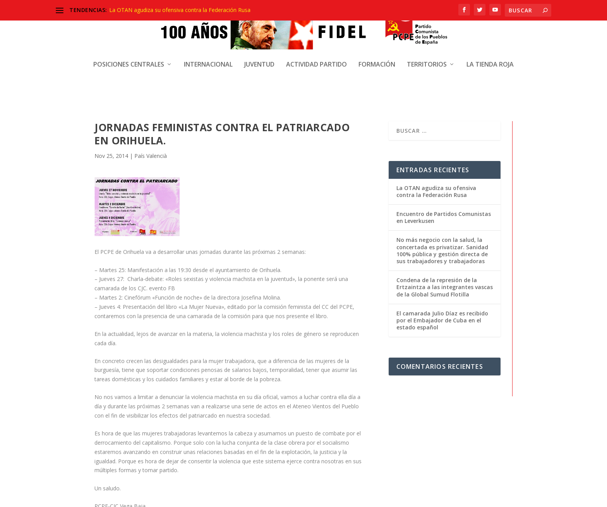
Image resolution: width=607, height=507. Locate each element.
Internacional (208, 42)
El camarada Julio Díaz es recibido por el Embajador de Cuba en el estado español (442, 256)
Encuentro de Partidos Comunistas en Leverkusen (443, 153)
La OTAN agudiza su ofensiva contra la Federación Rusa (179, 10)
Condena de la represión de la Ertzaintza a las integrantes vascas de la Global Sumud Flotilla (444, 222)
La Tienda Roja (490, 42)
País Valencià (150, 91)
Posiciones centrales (128, 42)
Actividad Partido (316, 42)
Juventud (259, 42)
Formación (376, 42)
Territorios (427, 42)
